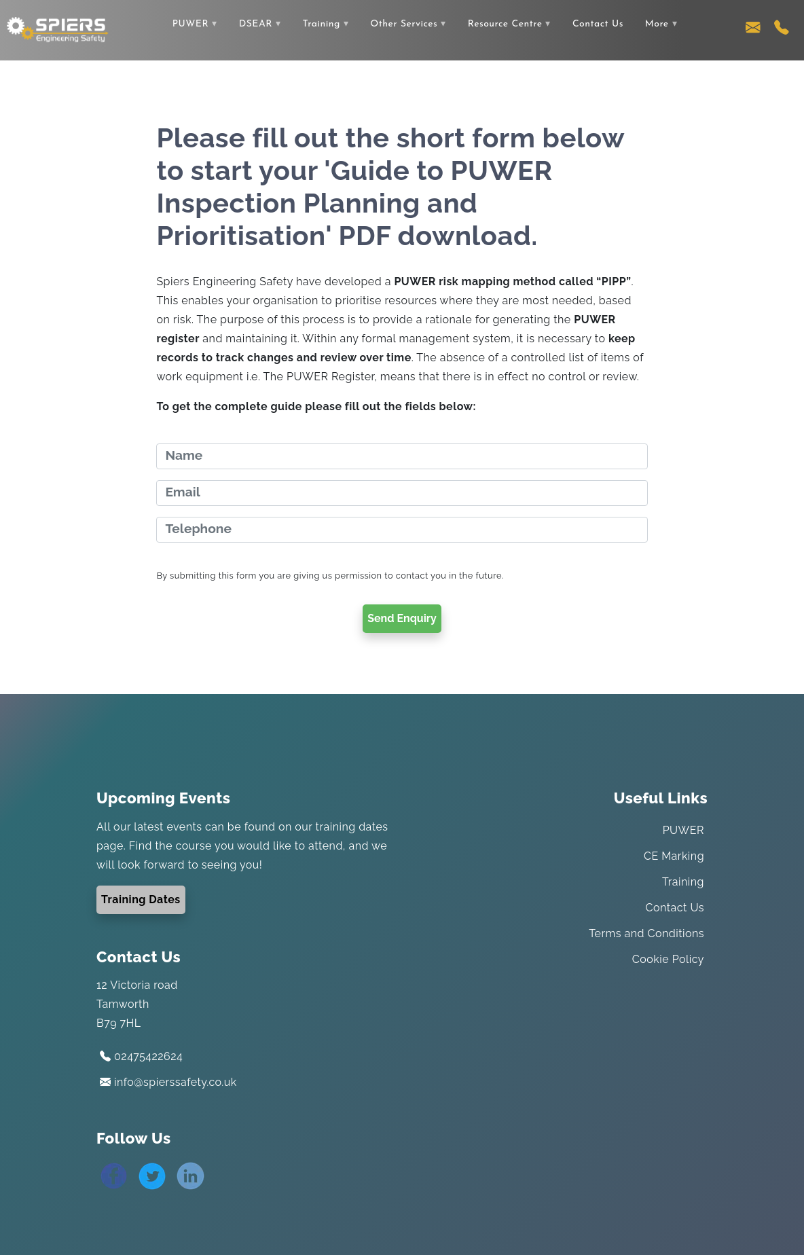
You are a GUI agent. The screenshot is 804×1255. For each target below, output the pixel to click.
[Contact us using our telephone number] (781, 31)
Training (321, 24)
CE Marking (674, 856)
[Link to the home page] (58, 29)
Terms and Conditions (646, 933)
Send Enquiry (402, 618)
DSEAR (255, 24)
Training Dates (141, 899)
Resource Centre (505, 24)
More (657, 24)
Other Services (403, 24)
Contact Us (597, 24)
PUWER (190, 24)
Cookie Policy (668, 959)
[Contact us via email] (753, 31)
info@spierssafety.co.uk (168, 1082)
